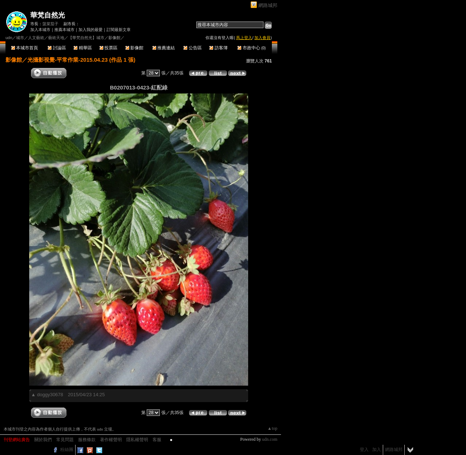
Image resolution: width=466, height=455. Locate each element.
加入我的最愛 (90, 29)
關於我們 (43, 439)
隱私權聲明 (137, 439)
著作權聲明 (111, 439)
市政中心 (252, 47)
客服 (157, 439)
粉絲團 (66, 449)
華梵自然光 (47, 15)
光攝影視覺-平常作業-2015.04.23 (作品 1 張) (81, 60)
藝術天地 (56, 37)
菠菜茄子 (50, 24)
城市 (20, 37)
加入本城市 (40, 29)
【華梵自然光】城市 (86, 37)
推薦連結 (164, 47)
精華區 (83, 47)
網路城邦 (267, 5)
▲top (272, 428)
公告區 (192, 47)
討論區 (57, 47)
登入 (364, 449)
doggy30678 (50, 394)
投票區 (109, 47)
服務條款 (87, 439)
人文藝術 (36, 37)
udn (8, 37)
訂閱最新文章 (119, 29)
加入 (376, 449)
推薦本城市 (64, 29)
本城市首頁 (24, 47)
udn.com (269, 439)
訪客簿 (218, 47)
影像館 (134, 47)
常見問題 (65, 439)
